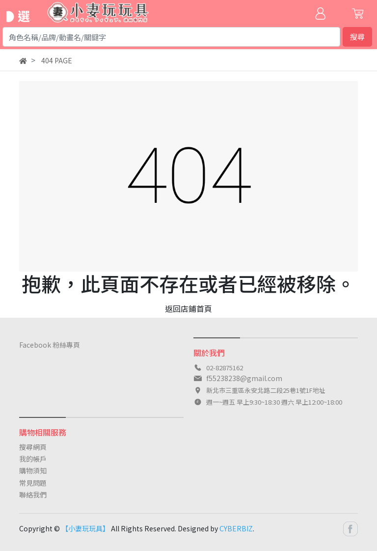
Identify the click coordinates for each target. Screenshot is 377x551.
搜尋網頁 (33, 447)
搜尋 (357, 36)
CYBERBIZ (236, 528)
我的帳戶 (33, 459)
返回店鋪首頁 (188, 308)
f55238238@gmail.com (244, 378)
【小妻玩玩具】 (85, 528)
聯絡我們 (33, 494)
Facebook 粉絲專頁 (49, 345)
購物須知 (33, 470)
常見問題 (33, 483)
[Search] (171, 37)
